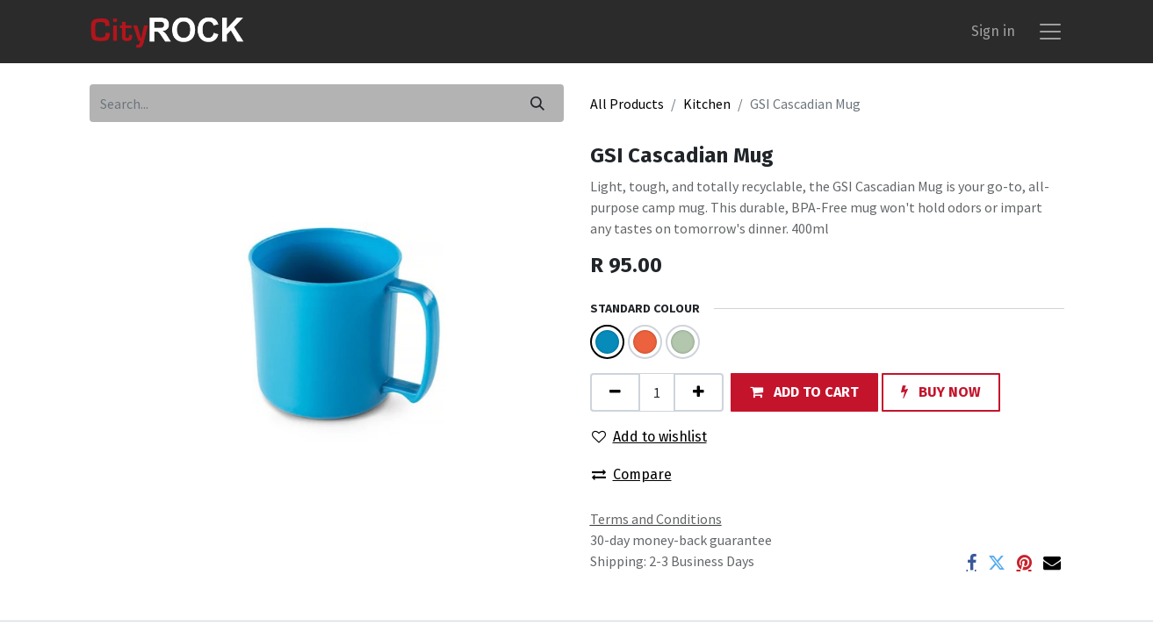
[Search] (537, 103)
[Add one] (699, 392)
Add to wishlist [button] (649, 436)
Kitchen (707, 103)
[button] (804, 392)
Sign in (993, 31)
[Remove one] (615, 392)
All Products (627, 103)
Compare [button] (632, 474)
